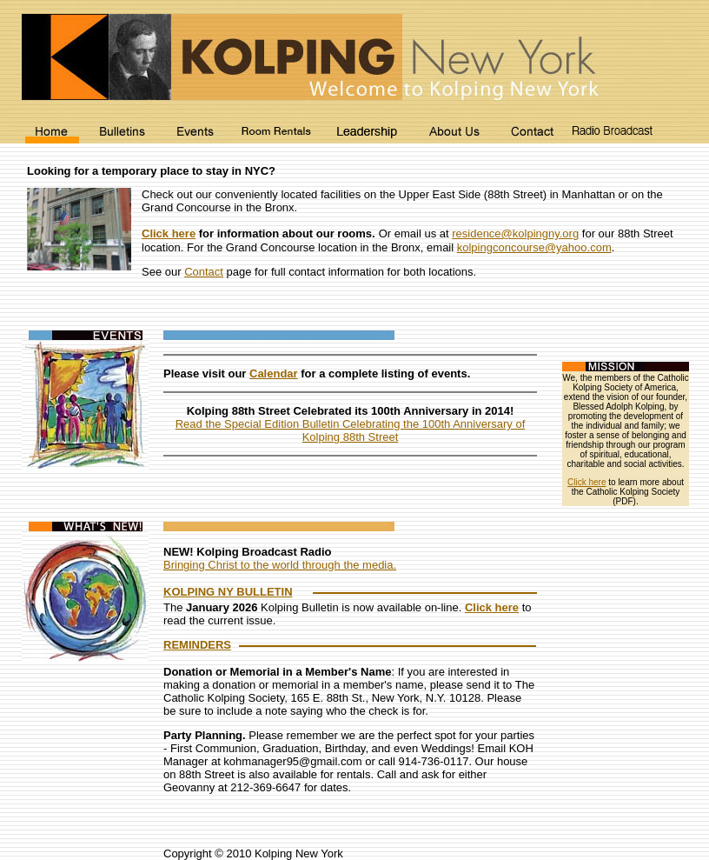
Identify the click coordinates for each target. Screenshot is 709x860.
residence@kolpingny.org (515, 233)
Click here (168, 233)
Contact (203, 271)
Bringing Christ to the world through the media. (279, 564)
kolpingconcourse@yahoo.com (534, 247)
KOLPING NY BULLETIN (228, 591)
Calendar (273, 373)
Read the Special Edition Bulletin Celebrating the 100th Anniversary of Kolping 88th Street (351, 430)
